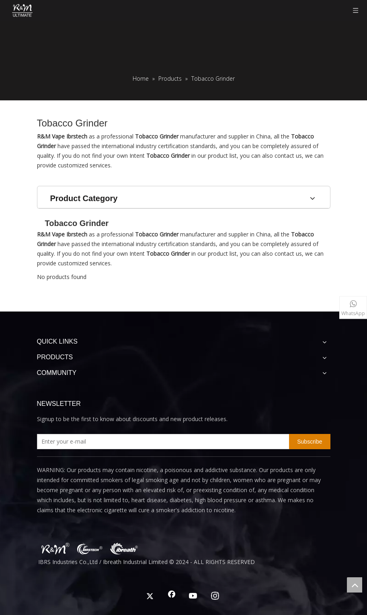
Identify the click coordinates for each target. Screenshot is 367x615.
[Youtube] (193, 596)
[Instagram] (215, 596)
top (354, 585)
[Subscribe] (309, 441)
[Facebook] (171, 596)
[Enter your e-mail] (161, 441)
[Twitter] (150, 596)
